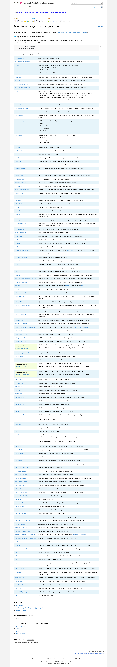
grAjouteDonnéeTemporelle (22, 61)
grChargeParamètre (20, 105)
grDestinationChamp (20, 172)
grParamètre (18, 393)
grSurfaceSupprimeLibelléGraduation (25, 538)
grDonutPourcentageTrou (22, 189)
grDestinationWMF (20, 186)
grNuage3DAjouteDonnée (22, 302)
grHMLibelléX (18, 240)
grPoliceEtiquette (19, 401)
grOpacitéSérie (19, 379)
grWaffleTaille (18, 581)
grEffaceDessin (19, 193)
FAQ (48, 659)
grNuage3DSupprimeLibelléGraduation (26, 331)
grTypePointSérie (19, 568)
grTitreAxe (17, 556)
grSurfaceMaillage (20, 524)
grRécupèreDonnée (20, 428)
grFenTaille (18, 211)
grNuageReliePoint (20, 356)
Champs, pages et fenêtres (41, 12)
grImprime (18, 254)
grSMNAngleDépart (20, 478)
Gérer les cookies (80, 659)
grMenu (17, 289)
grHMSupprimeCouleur (21, 250)
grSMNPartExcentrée (20, 485)
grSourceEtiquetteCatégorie (22, 496)
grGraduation (18, 214)
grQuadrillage (19, 424)
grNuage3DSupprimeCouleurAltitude (25, 327)
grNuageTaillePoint (20, 360)
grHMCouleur (18, 236)
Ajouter (30, 639)
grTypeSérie (18, 572)
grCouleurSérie (19, 147)
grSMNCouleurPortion (21, 481)
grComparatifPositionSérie (22, 108)
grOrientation (18, 386)
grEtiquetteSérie (19, 204)
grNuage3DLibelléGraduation (23, 311)
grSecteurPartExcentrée (21, 467)
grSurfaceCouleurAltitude (22, 517)
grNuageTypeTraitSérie (22, 375)
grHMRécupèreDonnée (21, 247)
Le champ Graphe (21, 610)
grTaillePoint (18, 545)
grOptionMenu (19, 383)
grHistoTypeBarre (20, 229)
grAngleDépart (19, 65)
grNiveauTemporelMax (21, 296)
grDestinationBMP (20, 168)
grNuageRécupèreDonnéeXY (23, 353)
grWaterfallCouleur (20, 588)
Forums (43, 659)
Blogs (51, 659)
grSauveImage (19, 453)
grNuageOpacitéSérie (21, 348)
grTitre (16, 552)
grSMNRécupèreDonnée (21, 492)
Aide (15, 12)
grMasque (17, 285)
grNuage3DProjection (21, 314)
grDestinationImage (20, 182)
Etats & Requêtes (20, 634)
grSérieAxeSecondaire (21, 471)
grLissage (17, 275)
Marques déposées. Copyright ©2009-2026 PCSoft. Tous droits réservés (58, 661)
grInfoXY (17, 264)
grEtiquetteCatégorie (20, 200)
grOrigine (17, 390)
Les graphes (19, 605)
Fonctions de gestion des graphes (57, 12)
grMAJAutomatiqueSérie (22, 282)
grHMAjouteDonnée (20, 232)
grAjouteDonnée (19, 58)
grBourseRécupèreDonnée (22, 88)
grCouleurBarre (19, 115)
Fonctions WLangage (28, 12)
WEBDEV (18, 631)
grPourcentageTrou (20, 415)
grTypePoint (18, 563)
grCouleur (17, 112)
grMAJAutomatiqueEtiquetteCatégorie (25, 278)
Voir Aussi (100, 26)
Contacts (73, 659)
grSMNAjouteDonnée (21, 474)
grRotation (18, 435)
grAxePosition (18, 77)
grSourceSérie (19, 499)
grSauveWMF (18, 460)
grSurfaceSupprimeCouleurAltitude (25, 534)
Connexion (86, 7)
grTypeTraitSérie (19, 577)
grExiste (17, 207)
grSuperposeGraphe (20, 503)
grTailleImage (18, 542)
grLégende (18, 268)
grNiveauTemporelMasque (22, 293)
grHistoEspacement (20, 223)
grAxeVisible (18, 80)
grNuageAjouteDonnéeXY (22, 334)
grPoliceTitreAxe (19, 411)
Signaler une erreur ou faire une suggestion (83, 653)
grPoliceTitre (18, 408)
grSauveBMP (18, 446)
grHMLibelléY (18, 243)
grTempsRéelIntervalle (21, 549)
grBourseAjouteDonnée (21, 84)
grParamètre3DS (19, 397)
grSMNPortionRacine (20, 489)
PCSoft (34, 659)
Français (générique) (95, 7)
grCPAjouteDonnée (20, 151)
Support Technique (58, 659)
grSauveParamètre (20, 457)
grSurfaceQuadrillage (21, 527)
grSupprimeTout (19, 510)
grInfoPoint (18, 261)
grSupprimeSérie (19, 506)
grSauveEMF (18, 450)
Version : (26, 7)
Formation (66, 659)
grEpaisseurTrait (19, 197)
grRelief (17, 431)
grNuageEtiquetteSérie (21, 341)
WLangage (19, 12)
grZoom (17, 595)
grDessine (17, 165)
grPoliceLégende (19, 404)
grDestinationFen (19, 179)
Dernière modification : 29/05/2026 (95, 651)
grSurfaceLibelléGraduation (22, 520)
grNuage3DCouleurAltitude (22, 305)
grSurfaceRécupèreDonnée (22, 531)
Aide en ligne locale (99, 653)
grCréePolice (18, 158)
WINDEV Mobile (20, 626)
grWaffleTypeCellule (20, 585)
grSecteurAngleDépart (21, 464)
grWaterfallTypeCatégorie (22, 592)
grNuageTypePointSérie (22, 367)
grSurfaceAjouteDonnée (21, 513)
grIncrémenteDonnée (21, 257)
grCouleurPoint (19, 135)
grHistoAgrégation (20, 220)
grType (16, 559)
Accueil (80, 7)
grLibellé (17, 271)
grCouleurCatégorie (20, 121)
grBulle (17, 91)
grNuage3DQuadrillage (21, 320)
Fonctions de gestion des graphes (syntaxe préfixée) (72, 32)
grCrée (16, 154)
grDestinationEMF (20, 175)
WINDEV (18, 629)
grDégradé (18, 161)
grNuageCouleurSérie (21, 338)
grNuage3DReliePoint (21, 323)
